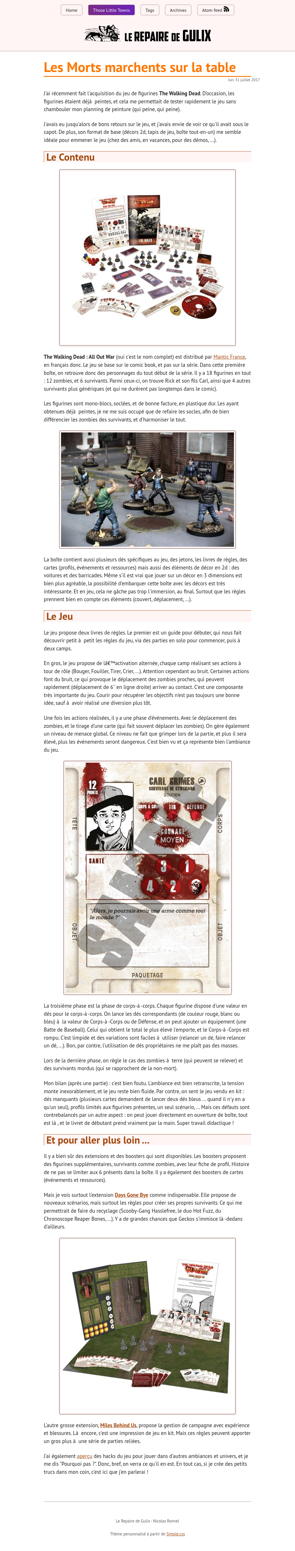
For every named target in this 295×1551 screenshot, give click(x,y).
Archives (178, 10)
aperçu (84, 1456)
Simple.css (176, 1534)
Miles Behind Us (118, 1425)
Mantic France (229, 356)
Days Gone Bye (131, 1194)
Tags (149, 10)
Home (71, 10)
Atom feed (215, 9)
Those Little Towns (111, 10)
